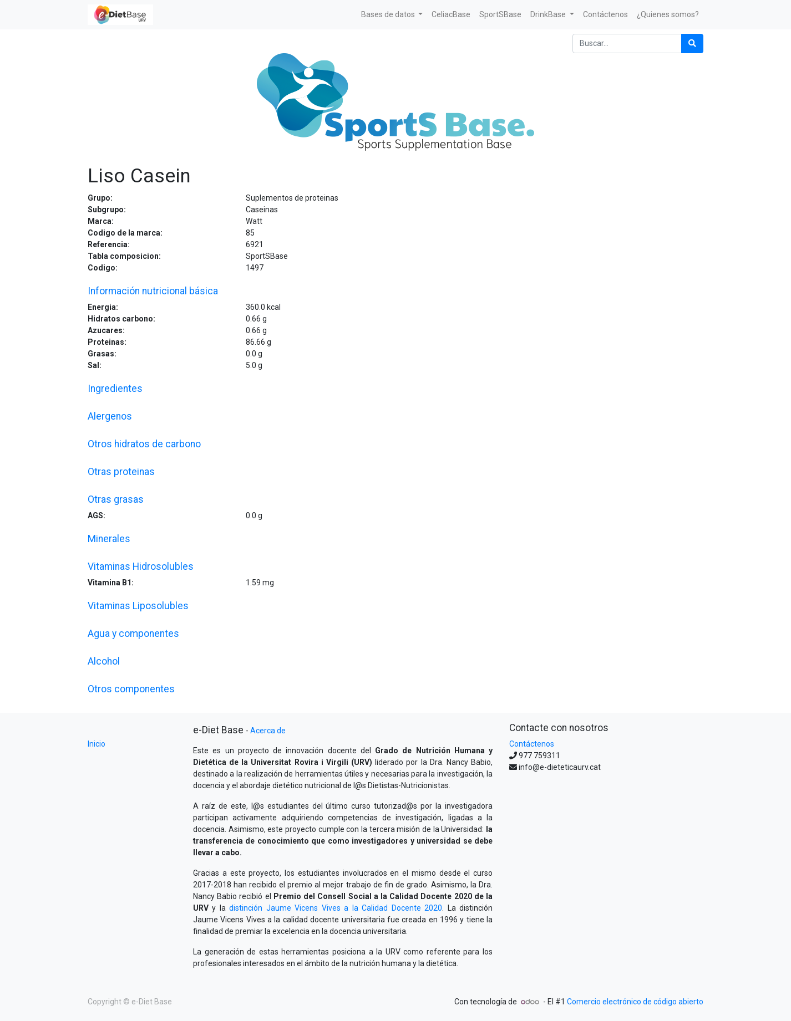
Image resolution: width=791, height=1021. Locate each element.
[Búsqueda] (692, 43)
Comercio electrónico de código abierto (635, 1001)
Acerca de (268, 730)
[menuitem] (451, 14)
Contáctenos (531, 743)
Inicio (96, 743)
